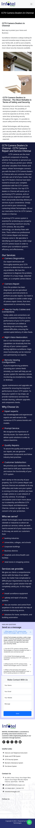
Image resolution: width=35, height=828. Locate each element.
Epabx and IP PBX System (12, 756)
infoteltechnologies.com (12, 792)
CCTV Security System (11, 759)
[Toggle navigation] (31, 4)
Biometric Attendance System (14, 763)
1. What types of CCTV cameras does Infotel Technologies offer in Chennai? (15, 632)
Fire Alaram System (11, 766)
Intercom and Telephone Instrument (16, 753)
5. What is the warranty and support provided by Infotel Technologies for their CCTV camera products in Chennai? (16, 671)
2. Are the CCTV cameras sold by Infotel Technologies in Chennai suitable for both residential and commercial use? (16, 650)
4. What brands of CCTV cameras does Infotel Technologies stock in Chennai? (15, 664)
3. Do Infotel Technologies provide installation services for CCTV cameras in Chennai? (16, 657)
